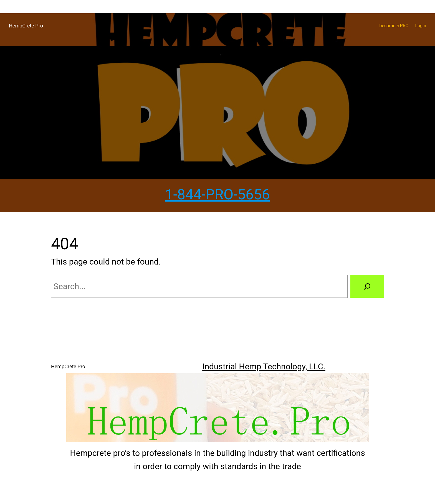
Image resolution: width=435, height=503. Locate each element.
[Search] (367, 286)
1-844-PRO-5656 (217, 194)
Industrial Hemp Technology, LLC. (263, 366)
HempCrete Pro (26, 26)
